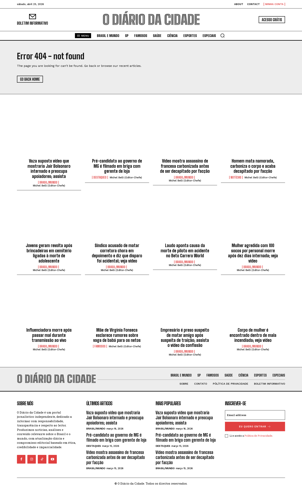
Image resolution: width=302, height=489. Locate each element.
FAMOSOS (100, 346)
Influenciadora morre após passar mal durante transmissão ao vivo (49, 335)
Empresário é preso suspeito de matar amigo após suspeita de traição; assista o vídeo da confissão (185, 337)
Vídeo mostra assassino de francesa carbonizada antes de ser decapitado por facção (185, 166)
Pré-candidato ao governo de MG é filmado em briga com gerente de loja (117, 166)
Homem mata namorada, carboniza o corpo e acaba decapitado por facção (252, 166)
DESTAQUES (100, 177)
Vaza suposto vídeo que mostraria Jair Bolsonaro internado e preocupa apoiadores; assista (49, 168)
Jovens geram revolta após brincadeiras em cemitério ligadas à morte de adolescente (49, 253)
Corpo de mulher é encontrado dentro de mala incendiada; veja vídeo (253, 335)
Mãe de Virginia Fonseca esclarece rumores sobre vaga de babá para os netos (117, 335)
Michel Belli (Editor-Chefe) (49, 185)
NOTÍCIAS (236, 177)
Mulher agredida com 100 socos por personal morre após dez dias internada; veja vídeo (253, 253)
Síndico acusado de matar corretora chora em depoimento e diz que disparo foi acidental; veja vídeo (117, 253)
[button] (222, 35)
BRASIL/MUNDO (48, 182)
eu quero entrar (255, 426)
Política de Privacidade (258, 435)
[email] (255, 415)
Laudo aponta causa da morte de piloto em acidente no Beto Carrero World (185, 250)
